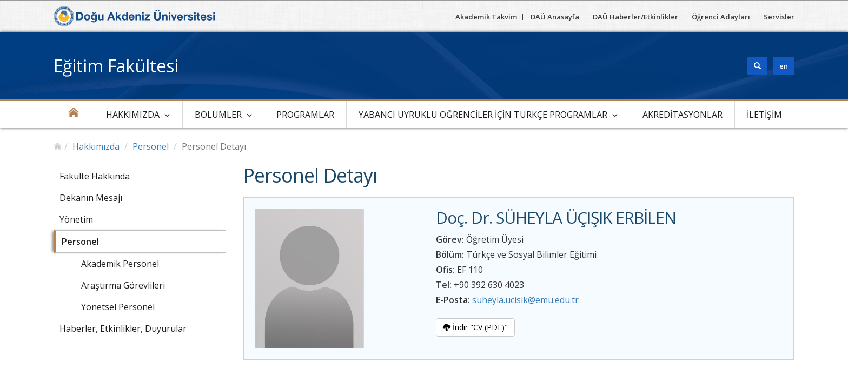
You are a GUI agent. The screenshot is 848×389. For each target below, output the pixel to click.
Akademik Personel (120, 264)
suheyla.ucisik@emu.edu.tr (525, 300)
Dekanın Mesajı (90, 198)
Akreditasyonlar (682, 114)
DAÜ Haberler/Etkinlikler (635, 17)
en (783, 66)
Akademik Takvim (486, 17)
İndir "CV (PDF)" (475, 327)
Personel (150, 146)
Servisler (779, 17)
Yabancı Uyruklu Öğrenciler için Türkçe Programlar (483, 114)
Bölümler (218, 114)
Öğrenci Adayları (721, 17)
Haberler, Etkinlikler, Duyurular (123, 328)
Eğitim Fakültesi (116, 65)
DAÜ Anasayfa (555, 17)
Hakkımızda (133, 114)
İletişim (764, 114)
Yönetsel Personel (118, 307)
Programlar (305, 114)
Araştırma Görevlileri (123, 285)
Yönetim (76, 219)
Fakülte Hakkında (94, 176)
